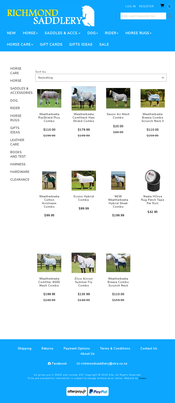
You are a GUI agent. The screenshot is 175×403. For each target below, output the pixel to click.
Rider (111, 33)
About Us (87, 354)
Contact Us (148, 349)
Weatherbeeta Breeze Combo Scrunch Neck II (153, 117)
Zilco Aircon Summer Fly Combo (84, 282)
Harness (18, 164)
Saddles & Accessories (21, 91)
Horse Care (20, 44)
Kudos (143, 378)
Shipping (24, 349)
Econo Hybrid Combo (84, 198)
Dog (92, 33)
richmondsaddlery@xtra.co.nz (103, 364)
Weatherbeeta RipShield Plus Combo (49, 117)
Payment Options (77, 349)
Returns (47, 349)
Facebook (59, 364)
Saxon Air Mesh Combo (118, 115)
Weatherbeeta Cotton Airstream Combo (49, 202)
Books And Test (18, 154)
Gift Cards (51, 44)
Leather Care (17, 142)
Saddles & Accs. (62, 33)
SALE (104, 44)
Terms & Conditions (115, 349)
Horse (30, 33)
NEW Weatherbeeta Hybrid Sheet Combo (118, 202)
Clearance (19, 180)
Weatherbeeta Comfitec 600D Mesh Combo (49, 282)
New (11, 33)
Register (146, 6)
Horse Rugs (138, 33)
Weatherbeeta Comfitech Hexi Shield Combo (83, 117)
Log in (130, 6)
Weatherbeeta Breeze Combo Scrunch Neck (118, 282)
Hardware (19, 172)
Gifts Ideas (81, 44)
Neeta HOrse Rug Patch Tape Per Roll (152, 200)
